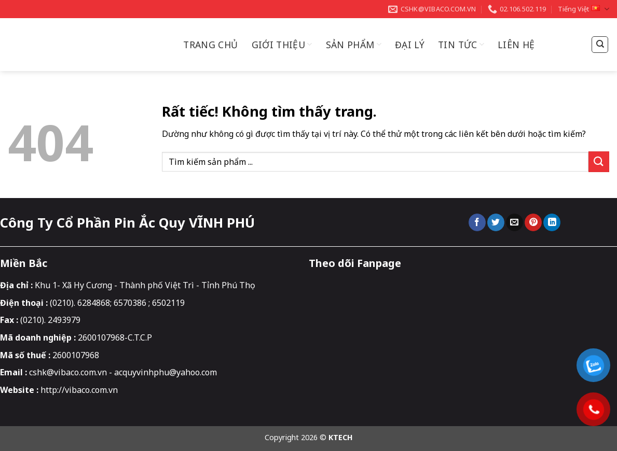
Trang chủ (210, 44)
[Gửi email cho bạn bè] (514, 222)
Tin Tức (461, 44)
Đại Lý (409, 44)
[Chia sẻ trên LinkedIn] (551, 222)
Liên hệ (516, 44)
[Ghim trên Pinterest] (533, 222)
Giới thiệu (282, 44)
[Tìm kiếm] (600, 44)
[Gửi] (598, 161)
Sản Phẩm (353, 44)
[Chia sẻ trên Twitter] (495, 222)
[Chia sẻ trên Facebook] (477, 222)
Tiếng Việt (583, 9)
